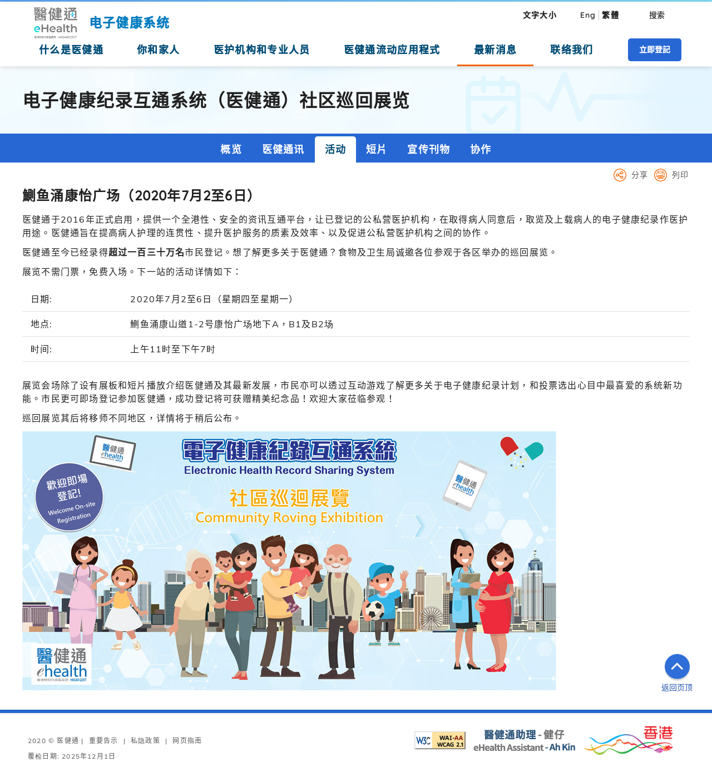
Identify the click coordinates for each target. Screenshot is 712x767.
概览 (230, 149)
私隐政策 (145, 740)
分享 (639, 175)
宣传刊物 (428, 149)
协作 (480, 149)
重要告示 (103, 740)
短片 (376, 149)
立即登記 (654, 50)
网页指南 (187, 740)
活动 (335, 149)
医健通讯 (283, 149)
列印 (680, 175)
